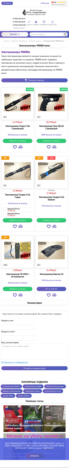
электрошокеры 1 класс (53, 391)
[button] (15, 147)
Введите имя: (7, 320)
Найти (65, 34)
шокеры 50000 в (24, 396)
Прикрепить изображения (14, 362)
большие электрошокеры (55, 386)
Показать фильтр (34, 80)
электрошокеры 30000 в (11, 386)
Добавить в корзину (17, 141)
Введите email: (8, 331)
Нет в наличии (51, 289)
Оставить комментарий (34, 368)
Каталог (15, 34)
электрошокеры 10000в (33, 386)
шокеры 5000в (8, 396)
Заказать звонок (19, 28)
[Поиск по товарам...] (49, 34)
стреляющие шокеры (32, 391)
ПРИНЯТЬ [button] (34, 456)
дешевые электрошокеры (11, 391)
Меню (7, 3)
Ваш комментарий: (10, 342)
